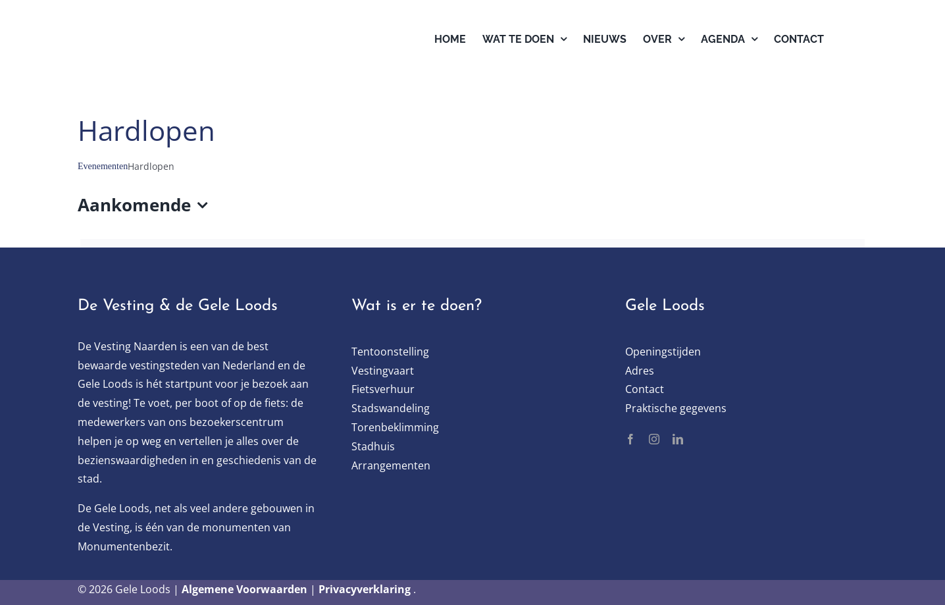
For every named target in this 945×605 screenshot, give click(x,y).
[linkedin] (678, 439)
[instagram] (654, 439)
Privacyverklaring (365, 589)
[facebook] (630, 439)
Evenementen (103, 166)
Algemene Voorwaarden (244, 589)
